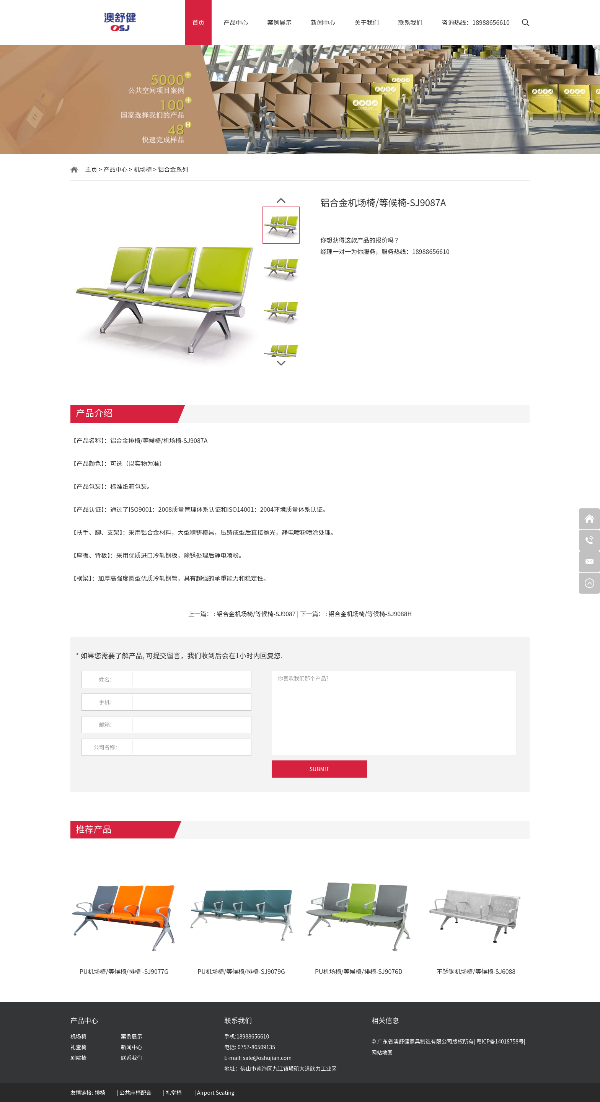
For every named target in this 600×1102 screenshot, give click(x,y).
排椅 (100, 1092)
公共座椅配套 (135, 1092)
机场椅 (143, 169)
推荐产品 (94, 828)
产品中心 (235, 22)
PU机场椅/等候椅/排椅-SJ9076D (358, 971)
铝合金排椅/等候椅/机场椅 (146, 440)
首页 (198, 22)
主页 (91, 169)
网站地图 (382, 1052)
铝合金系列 (174, 169)
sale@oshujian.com (267, 1057)
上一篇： (242, 613)
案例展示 (279, 22)
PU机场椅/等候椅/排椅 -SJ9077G (124, 971)
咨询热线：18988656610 (476, 22)
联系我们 (410, 22)
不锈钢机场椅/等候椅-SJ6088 (476, 971)
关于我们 (366, 22)
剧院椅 (78, 1057)
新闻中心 (323, 22)
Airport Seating (216, 1092)
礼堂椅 (78, 1047)
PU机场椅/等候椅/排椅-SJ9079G (241, 971)
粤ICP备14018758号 (500, 1041)
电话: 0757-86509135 (249, 1047)
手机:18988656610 (246, 1036)
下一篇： (356, 613)
